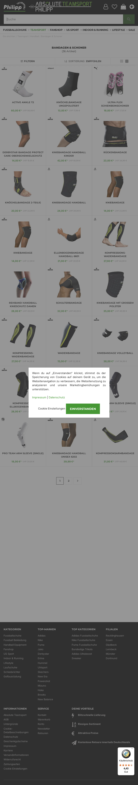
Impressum (39, 397)
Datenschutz (57, 397)
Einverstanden (83, 409)
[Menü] (132, 749)
